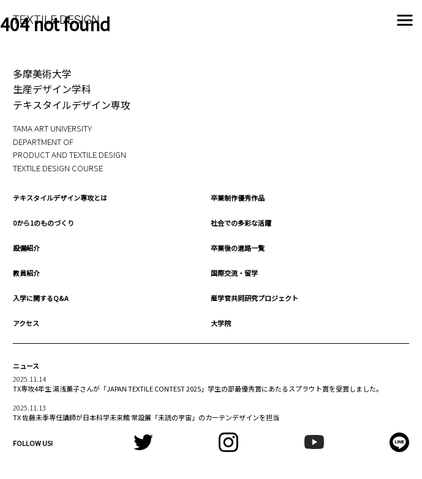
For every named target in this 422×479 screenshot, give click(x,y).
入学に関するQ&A (41, 298)
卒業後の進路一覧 (238, 248)
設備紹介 (26, 248)
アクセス (26, 323)
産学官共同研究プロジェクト (254, 298)
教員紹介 (26, 273)
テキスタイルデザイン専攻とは (60, 197)
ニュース (26, 366)
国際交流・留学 (234, 273)
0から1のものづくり (43, 223)
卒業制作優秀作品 (238, 197)
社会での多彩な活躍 (241, 223)
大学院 (221, 323)
